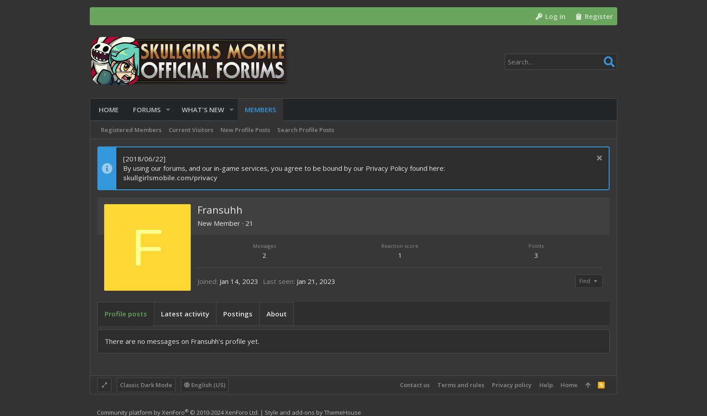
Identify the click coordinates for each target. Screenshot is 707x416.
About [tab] (276, 313)
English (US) (204, 385)
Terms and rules (460, 385)
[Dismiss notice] (598, 159)
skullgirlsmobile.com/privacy (170, 177)
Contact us (415, 385)
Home (569, 385)
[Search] (561, 61)
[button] (166, 110)
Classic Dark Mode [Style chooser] (146, 385)
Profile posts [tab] (126, 313)
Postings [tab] (237, 313)
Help (546, 385)
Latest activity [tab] (185, 313)
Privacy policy (512, 385)
